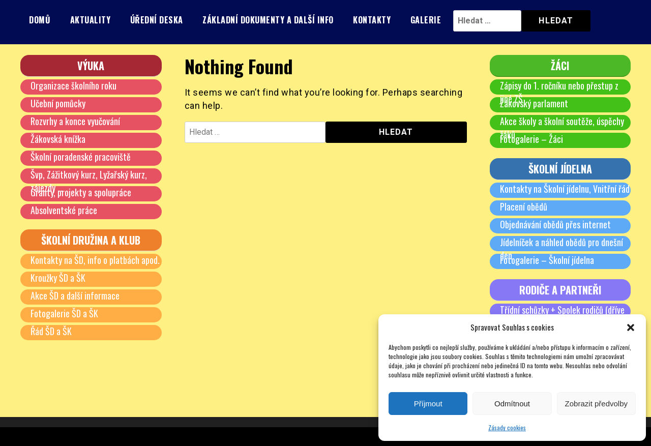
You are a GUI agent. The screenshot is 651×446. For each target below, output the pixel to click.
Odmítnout (512, 403)
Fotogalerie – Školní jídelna (547, 259)
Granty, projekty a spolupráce (81, 192)
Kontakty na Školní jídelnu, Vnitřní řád (565, 188)
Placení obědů (523, 206)
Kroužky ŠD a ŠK (58, 277)
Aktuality (90, 20)
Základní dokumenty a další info (268, 20)
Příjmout (428, 403)
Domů (39, 20)
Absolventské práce (64, 210)
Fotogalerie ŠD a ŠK (64, 313)
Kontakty (372, 20)
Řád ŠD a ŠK (51, 331)
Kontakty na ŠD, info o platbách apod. (95, 259)
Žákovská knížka (58, 138)
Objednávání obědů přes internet (555, 224)
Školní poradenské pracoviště (81, 156)
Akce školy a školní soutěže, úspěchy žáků (562, 127)
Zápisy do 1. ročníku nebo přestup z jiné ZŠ (559, 92)
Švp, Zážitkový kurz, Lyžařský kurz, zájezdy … (89, 181)
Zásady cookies (507, 427)
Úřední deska (156, 20)
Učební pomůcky (58, 103)
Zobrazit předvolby (596, 403)
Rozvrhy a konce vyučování (75, 121)
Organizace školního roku (73, 85)
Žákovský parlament (534, 103)
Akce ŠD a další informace (75, 295)
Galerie (425, 20)
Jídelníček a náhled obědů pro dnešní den (561, 248)
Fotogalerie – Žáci (531, 138)
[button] (631, 327)
